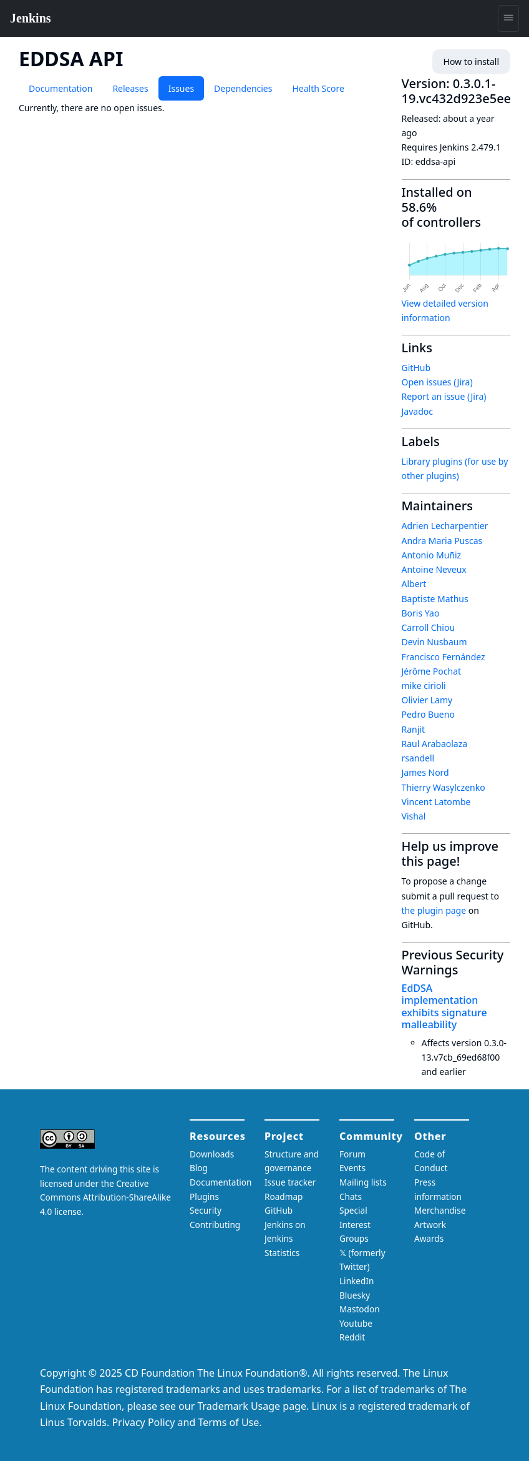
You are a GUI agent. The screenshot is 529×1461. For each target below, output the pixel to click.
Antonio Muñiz (432, 555)
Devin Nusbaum (434, 642)
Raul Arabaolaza (435, 744)
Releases (130, 88)
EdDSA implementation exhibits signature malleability (444, 1006)
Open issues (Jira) (437, 382)
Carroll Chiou (428, 627)
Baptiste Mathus (435, 599)
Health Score (318, 88)
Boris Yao (421, 613)
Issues (181, 88)
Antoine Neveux (434, 569)
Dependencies (243, 88)
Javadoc (417, 411)
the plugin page (434, 910)
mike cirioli (424, 685)
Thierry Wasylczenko (443, 787)
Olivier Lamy (427, 700)
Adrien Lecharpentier (445, 526)
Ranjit (413, 729)
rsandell (418, 758)
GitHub (416, 368)
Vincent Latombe (436, 802)
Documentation (60, 88)
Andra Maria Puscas (442, 541)
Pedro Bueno (428, 714)
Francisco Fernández (443, 657)
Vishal (414, 816)
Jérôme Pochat (432, 671)
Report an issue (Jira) (444, 396)
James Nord (425, 772)
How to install (471, 61)
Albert (414, 584)
